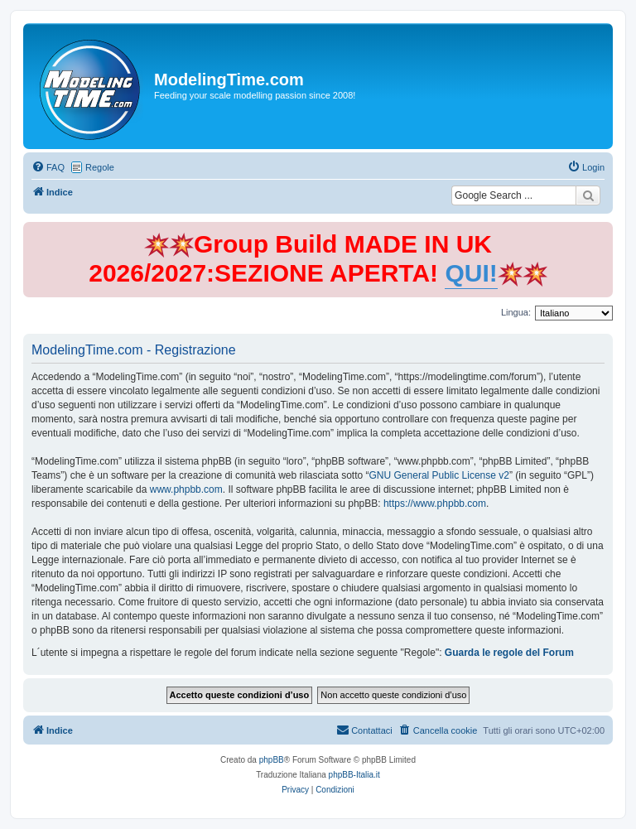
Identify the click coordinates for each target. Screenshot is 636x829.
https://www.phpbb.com (434, 503)
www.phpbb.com (186, 489)
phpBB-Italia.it (354, 774)
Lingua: (516, 312)
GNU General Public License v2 (439, 475)
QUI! (471, 273)
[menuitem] (48, 167)
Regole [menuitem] (99, 167)
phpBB (271, 759)
